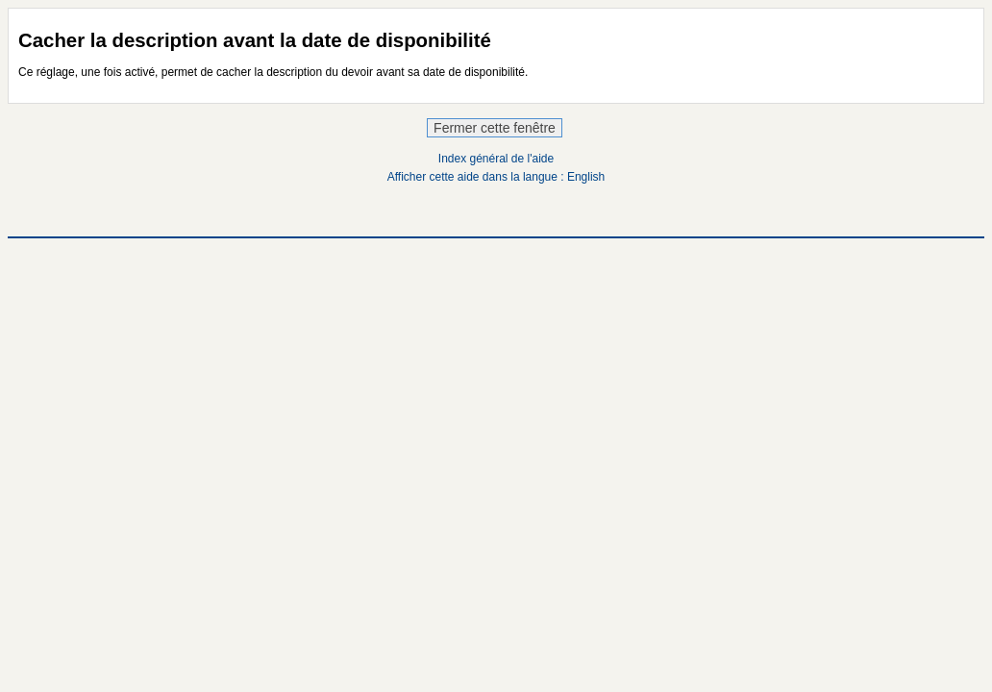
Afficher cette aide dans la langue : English (496, 177)
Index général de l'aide (496, 158)
